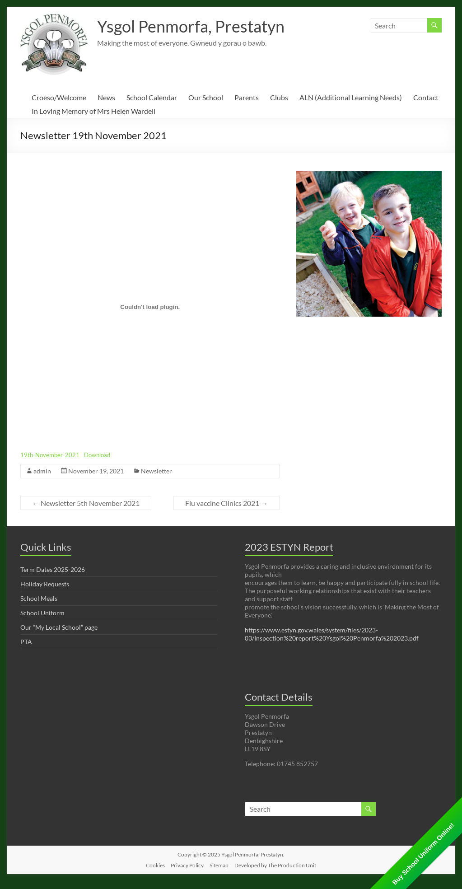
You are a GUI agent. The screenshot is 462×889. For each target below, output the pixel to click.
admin (42, 471)
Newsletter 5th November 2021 (86, 503)
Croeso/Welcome (59, 97)
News (106, 97)
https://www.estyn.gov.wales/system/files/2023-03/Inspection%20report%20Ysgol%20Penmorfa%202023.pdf (332, 634)
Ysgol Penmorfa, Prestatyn (191, 26)
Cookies (155, 865)
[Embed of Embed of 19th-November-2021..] (150, 306)
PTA (26, 642)
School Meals (38, 598)
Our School (205, 97)
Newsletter (156, 471)
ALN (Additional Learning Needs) (350, 97)
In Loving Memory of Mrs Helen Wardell (93, 111)
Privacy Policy (187, 865)
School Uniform (42, 613)
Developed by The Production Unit (275, 865)
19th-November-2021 (49, 455)
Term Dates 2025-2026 (52, 569)
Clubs (279, 97)
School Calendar (151, 97)
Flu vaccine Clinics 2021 (226, 503)
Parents (246, 97)
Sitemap (219, 865)
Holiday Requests (44, 584)
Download (97, 455)
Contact (426, 97)
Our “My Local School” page (59, 627)
